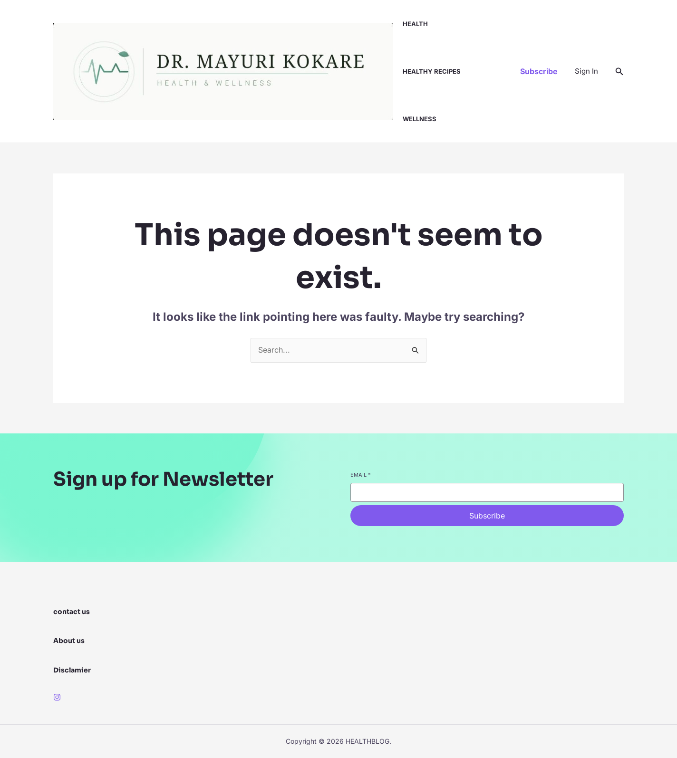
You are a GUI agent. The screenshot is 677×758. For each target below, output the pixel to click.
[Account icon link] (586, 71)
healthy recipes (432, 71)
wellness (419, 119)
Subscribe (487, 515)
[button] (539, 71)
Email (360, 474)
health (415, 24)
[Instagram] (57, 697)
